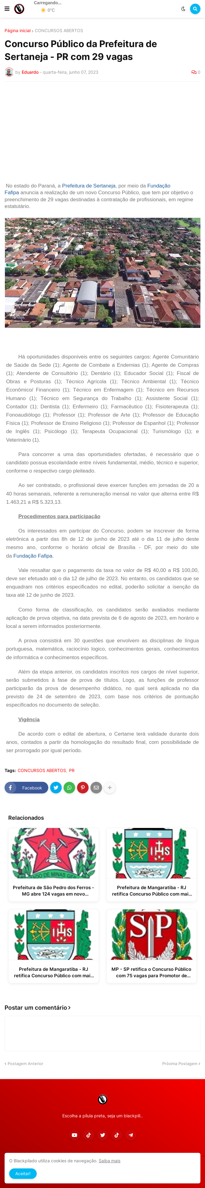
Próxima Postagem (179, 1063)
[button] (7, 9)
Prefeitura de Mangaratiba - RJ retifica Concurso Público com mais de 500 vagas (151, 891)
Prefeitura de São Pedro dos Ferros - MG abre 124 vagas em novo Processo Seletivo (53, 891)
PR (72, 770)
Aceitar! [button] (23, 1173)
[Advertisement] (102, 132)
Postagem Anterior (25, 1063)
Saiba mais (109, 1160)
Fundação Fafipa (33, 556)
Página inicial (18, 30)
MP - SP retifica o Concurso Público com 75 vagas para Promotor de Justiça (151, 972)
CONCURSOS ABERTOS (59, 30)
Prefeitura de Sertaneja (88, 186)
